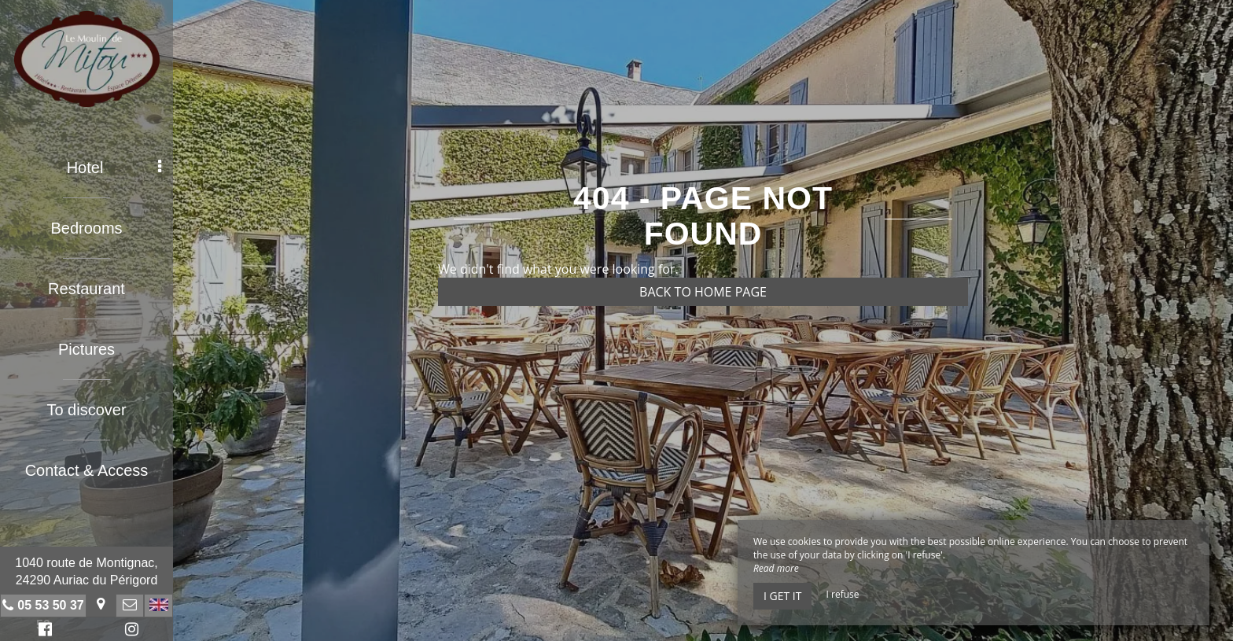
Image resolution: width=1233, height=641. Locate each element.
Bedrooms (86, 228)
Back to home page (703, 291)
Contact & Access (87, 470)
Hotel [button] (114, 167)
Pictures (86, 349)
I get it (782, 595)
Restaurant (86, 288)
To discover (86, 409)
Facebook (42, 631)
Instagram (129, 631)
